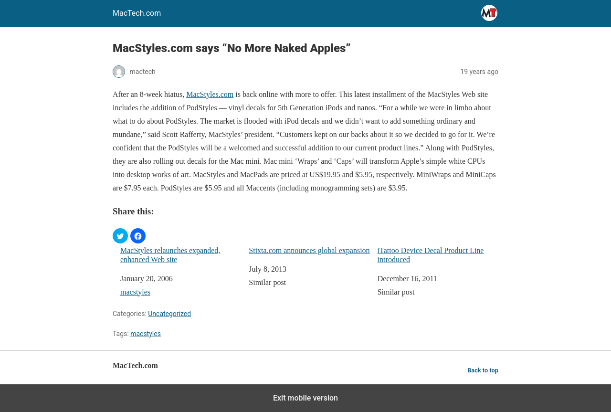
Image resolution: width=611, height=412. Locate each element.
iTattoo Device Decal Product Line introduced (431, 255)
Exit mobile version (305, 397)
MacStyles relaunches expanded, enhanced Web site (170, 255)
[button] (120, 235)
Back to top (482, 370)
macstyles (135, 292)
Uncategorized (169, 313)
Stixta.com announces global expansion (309, 250)
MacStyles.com (209, 94)
